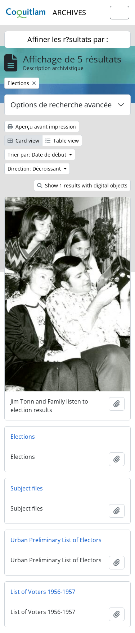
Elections (22, 437)
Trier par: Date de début (38, 154)
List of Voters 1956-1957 (42, 592)
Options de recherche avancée (61, 105)
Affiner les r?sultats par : (67, 39)
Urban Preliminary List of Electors (56, 540)
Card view (23, 140)
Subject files (26, 488)
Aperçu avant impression (42, 126)
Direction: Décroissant (35, 168)
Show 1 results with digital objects (82, 185)
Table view (62, 140)
